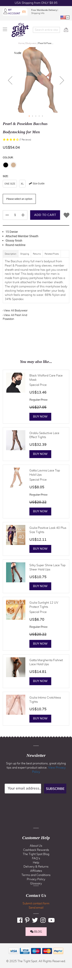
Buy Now (40, 416)
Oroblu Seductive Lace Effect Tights (44, 435)
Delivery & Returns (36, 866)
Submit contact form (36, 903)
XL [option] (22, 183)
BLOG (36, 931)
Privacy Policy (36, 879)
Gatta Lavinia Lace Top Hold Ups (44, 472)
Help (36, 862)
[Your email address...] (23, 788)
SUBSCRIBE (55, 788)
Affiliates (36, 870)
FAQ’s (36, 858)
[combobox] (46, 30)
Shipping (24, 254)
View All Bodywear (16, 310)
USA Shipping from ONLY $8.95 (36, 2)
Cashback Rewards (36, 849)
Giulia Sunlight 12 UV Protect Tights (43, 604)
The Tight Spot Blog (36, 854)
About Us (36, 845)
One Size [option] (9, 183)
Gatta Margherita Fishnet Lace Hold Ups (46, 662)
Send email (36, 907)
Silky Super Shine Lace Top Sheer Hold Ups (47, 567)
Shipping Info (37, 13)
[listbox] (36, 184)
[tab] (10, 255)
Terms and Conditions (36, 875)
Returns (37, 254)
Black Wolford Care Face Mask (46, 377)
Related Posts (52, 254)
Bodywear (31, 43)
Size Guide (36, 183)
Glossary (36, 883)
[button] (64, 17)
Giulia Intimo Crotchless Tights (45, 699)
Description (10, 254)
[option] (6, 165)
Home (21, 43)
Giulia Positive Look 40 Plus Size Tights (47, 530)
